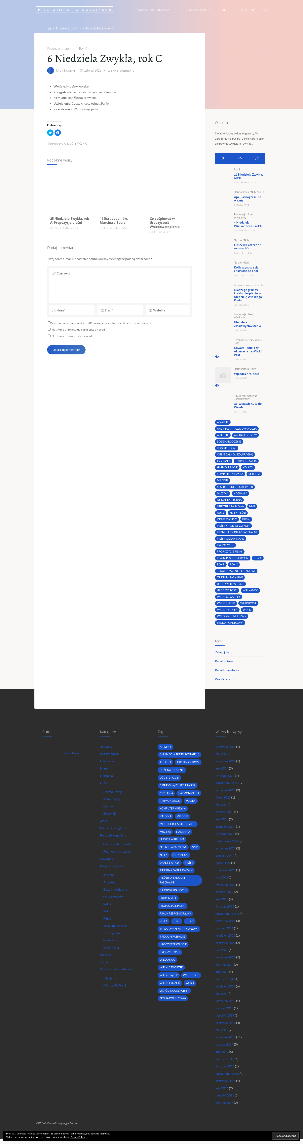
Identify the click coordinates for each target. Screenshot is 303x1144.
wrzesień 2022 (226, 851)
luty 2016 (222, 1093)
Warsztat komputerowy (245, 398)
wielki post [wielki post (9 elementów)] (249, 605)
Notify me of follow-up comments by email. (79, 332)
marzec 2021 (225, 932)
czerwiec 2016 (226, 1086)
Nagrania (106, 778)
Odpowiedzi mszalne (117, 847)
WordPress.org (225, 681)
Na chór (238, 240)
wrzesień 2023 (226, 793)
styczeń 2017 (225, 1063)
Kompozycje (241, 340)
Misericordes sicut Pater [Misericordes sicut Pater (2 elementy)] (235, 488)
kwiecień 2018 (226, 1005)
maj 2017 (222, 1034)
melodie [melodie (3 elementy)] (222, 481)
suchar (104, 966)
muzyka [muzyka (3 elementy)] (222, 494)
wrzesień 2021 (226, 924)
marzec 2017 (225, 1049)
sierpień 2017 (225, 1019)
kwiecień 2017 (226, 1042)
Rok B (237, 169)
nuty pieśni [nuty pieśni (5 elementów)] (238, 514)
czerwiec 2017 (226, 1027)
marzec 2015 (225, 1107)
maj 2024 (222, 756)
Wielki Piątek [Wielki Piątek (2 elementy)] (226, 605)
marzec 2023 (225, 815)
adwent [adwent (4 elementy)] (223, 423)
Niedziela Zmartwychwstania (248, 324)
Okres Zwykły (113, 900)
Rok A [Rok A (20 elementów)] (258, 559)
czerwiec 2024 (226, 749)
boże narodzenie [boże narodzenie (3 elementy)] (229, 442)
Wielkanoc (240, 218)
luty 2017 (222, 1056)
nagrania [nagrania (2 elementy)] (240, 494)
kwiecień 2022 (226, 888)
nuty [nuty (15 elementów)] (220, 514)
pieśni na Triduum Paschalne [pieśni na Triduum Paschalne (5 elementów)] (237, 533)
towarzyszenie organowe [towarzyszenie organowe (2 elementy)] (236, 572)
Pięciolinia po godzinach (76, 10)
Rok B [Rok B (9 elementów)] (221, 566)
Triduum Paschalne (116, 929)
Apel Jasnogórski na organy (248, 199)
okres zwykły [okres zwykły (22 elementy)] (227, 520)
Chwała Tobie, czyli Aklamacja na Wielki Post (248, 351)
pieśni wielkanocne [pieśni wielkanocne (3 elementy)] (231, 540)
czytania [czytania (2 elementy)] (223, 462)
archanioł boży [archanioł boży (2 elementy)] (245, 436)
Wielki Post (111, 951)
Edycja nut (240, 396)
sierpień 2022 (225, 859)
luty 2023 (222, 822)
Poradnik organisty (113, 838)
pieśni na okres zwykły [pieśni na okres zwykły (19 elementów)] (233, 527)
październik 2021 (227, 917)
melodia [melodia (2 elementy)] (254, 475)
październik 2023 (227, 785)
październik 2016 (227, 1078)
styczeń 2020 (225, 983)
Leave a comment (122, 71)
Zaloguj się (222, 654)
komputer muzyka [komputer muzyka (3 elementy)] (230, 475)
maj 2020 (222, 954)
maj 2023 (222, 807)
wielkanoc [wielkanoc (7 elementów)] (250, 592)
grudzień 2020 (226, 939)
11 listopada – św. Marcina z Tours (114, 221)
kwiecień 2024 (226, 763)
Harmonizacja (241, 192)
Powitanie (107, 862)
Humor (105, 771)
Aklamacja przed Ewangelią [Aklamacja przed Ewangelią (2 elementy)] (237, 429)
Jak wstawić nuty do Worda (249, 406)
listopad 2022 (225, 837)
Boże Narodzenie (115, 893)
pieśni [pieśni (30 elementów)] (247, 520)
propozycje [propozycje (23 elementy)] (225, 546)
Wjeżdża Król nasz (247, 374)
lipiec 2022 (223, 866)
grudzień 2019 (226, 990)
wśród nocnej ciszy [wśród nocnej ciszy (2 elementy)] (231, 618)
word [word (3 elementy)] (247, 611)
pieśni (261, 192)
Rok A (107, 907)
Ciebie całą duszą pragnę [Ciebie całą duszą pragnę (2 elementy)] (235, 455)
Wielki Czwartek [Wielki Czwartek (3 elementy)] (229, 598)
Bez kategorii (109, 756)
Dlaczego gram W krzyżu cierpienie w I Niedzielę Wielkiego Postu (249, 295)
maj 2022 (222, 880)
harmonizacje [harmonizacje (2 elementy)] (227, 468)
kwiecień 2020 (226, 961)
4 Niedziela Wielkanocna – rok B (249, 224)
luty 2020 (222, 976)
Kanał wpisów (224, 663)
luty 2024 (222, 771)
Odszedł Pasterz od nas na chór (248, 247)
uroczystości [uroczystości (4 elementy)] (227, 592)
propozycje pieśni (63, 144)
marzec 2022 (225, 895)
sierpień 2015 (225, 1100)
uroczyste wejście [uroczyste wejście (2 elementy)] (230, 585)
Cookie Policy (77, 1137)
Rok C (84, 49)
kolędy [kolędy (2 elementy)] (248, 468)
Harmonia (107, 763)
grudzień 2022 (226, 829)
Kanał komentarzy (227, 672)
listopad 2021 (225, 910)
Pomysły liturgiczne (113, 831)
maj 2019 (222, 998)
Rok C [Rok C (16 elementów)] (234, 566)
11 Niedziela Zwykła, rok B (249, 176)
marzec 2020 (225, 968)
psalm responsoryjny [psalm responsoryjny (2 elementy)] (232, 559)
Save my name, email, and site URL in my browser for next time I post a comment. (100, 326)
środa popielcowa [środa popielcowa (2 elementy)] (230, 624)
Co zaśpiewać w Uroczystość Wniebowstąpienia (164, 223)
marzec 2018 (225, 1012)
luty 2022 (222, 903)
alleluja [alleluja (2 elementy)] (223, 436)
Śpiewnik (109, 816)
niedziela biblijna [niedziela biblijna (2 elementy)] (229, 501)
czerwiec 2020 (226, 946)
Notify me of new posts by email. (72, 339)
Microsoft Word (114, 989)
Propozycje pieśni (67, 28)
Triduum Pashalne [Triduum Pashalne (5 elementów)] (230, 579)
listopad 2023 (225, 778)
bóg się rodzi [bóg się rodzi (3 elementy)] (226, 449)
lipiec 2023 (223, 800)
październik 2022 (227, 844)
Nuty (254, 192)
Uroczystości (112, 937)
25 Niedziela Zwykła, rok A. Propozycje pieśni (70, 221)
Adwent (108, 878)
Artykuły (239, 285)
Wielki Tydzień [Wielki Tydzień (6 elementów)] (227, 611)
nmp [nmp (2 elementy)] (252, 507)
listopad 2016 (225, 1071)
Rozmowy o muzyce (117, 854)
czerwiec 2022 (226, 873)
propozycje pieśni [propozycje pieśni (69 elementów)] (230, 553)
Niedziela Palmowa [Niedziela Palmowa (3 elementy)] (230, 507)
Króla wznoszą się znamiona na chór (247, 269)
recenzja (106, 958)
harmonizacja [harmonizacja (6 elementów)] (246, 462)
